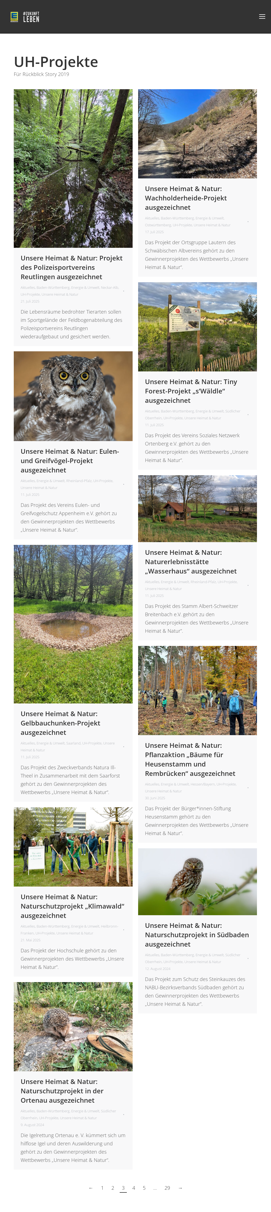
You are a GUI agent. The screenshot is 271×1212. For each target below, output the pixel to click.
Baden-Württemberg (53, 287)
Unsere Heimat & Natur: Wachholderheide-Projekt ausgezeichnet (186, 198)
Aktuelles (28, 287)
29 (167, 1187)
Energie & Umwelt (85, 287)
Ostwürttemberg (158, 224)
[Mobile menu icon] (262, 16)
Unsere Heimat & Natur (60, 294)
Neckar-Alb (109, 287)
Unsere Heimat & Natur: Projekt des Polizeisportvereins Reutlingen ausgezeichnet (72, 267)
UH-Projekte (30, 294)
